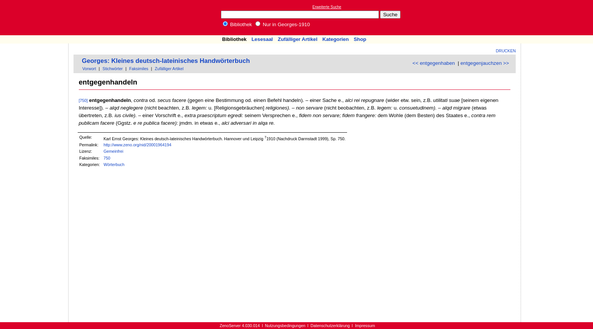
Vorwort (89, 68)
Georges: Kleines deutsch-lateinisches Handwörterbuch (166, 60)
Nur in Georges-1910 (282, 24)
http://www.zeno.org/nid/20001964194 (137, 145)
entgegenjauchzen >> (484, 63)
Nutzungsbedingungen (285, 325)
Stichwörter (113, 68)
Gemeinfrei (113, 151)
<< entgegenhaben (434, 63)
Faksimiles (138, 68)
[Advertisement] (558, 17)
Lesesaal (262, 39)
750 (106, 158)
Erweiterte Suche (327, 7)
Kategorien (335, 39)
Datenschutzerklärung (330, 325)
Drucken (506, 51)
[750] (83, 100)
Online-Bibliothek (36, 17)
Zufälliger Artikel (298, 39)
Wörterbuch (113, 164)
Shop (360, 39)
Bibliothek (237, 24)
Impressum (365, 325)
